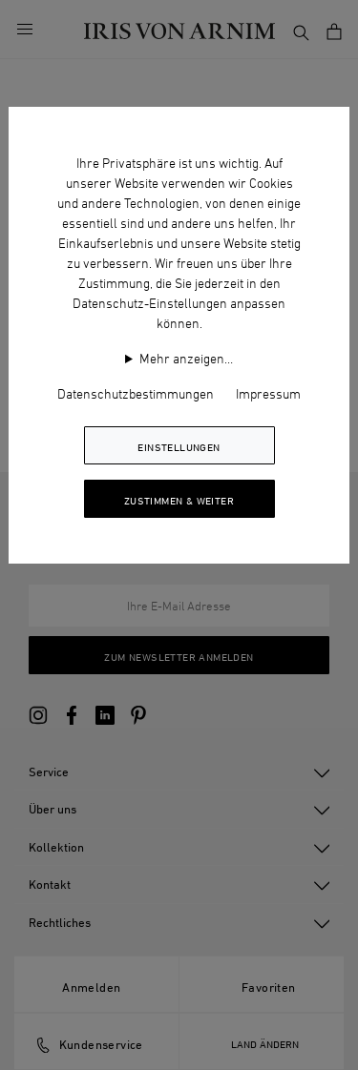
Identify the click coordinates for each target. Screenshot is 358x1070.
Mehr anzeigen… (186, 358)
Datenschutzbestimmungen (135, 393)
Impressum (268, 393)
